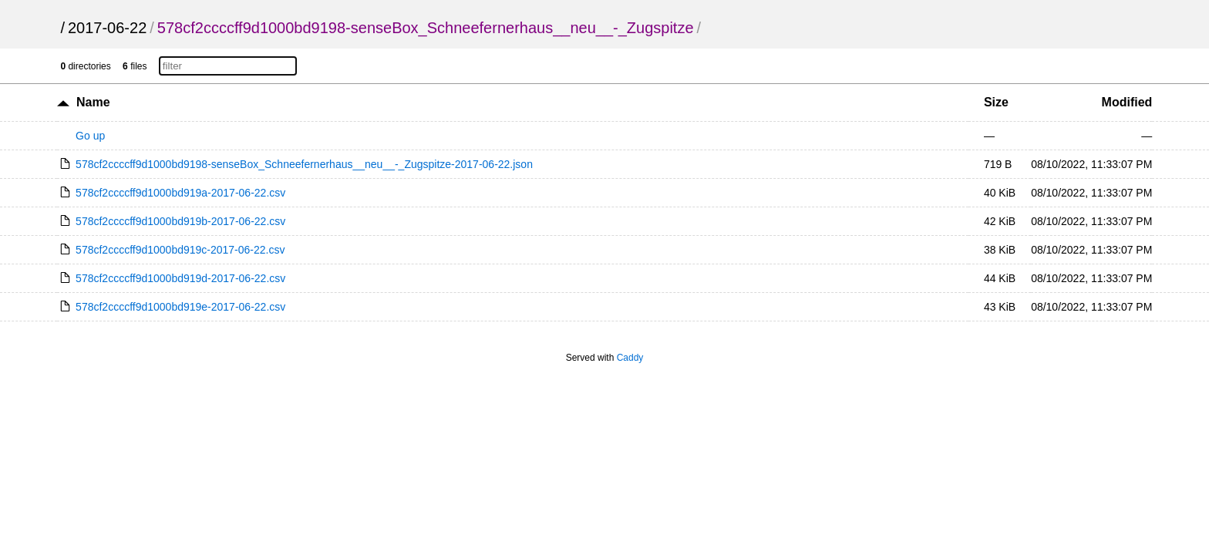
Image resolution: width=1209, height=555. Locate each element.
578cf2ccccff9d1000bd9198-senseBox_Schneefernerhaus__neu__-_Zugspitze (425, 27)
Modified (1127, 102)
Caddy (630, 357)
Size (996, 102)
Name (93, 102)
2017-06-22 (107, 27)
